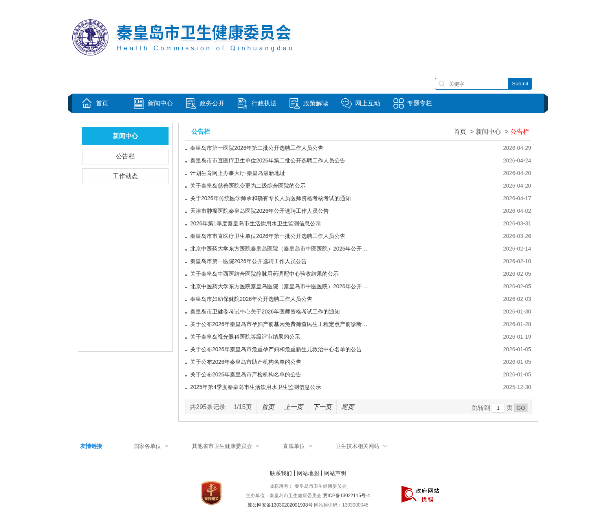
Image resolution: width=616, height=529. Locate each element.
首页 (460, 131)
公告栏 (125, 156)
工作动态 (125, 176)
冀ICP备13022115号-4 (346, 495)
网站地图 (308, 473)
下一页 (322, 407)
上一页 (293, 407)
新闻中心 (488, 131)
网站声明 (335, 473)
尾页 (347, 407)
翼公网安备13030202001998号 (280, 505)
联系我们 (281, 473)
